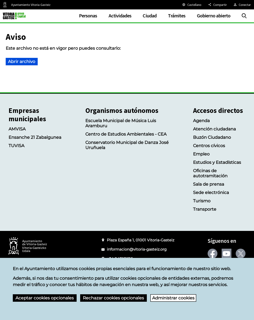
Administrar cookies (173, 297)
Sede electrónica (211, 192)
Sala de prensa (208, 184)
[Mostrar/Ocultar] (244, 15)
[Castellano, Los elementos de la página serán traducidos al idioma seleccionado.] (191, 4)
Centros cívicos (209, 145)
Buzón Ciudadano (212, 137)
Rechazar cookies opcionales (113, 297)
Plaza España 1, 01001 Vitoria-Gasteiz (140, 240)
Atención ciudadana (214, 129)
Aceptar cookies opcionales (44, 297)
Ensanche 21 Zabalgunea (35, 137)
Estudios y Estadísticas (217, 162)
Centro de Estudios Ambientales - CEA (126, 134)
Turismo (201, 200)
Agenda (201, 120)
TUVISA (16, 145)
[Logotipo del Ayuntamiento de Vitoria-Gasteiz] (28, 246)
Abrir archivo (21, 61)
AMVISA (17, 129)
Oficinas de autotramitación (210, 173)
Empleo (201, 154)
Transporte (204, 209)
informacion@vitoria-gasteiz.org (137, 249)
